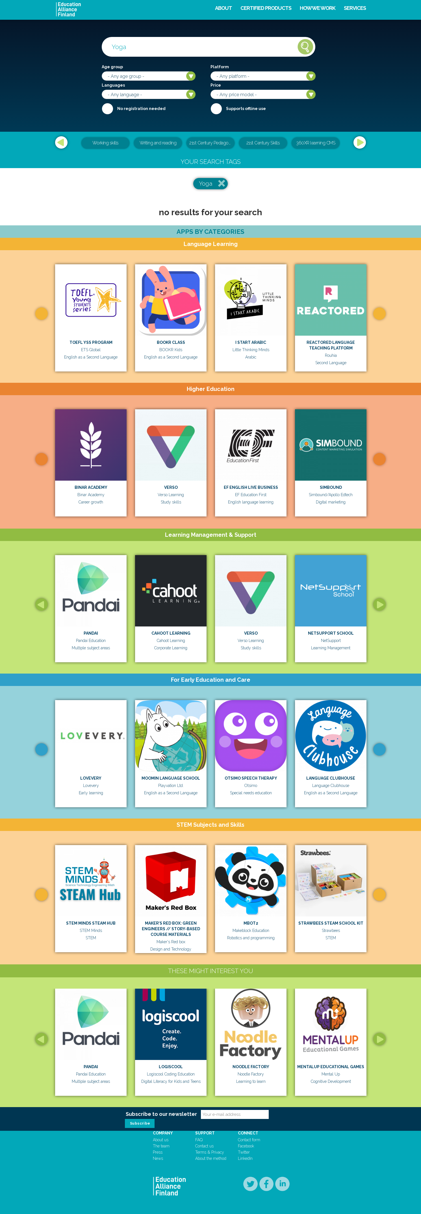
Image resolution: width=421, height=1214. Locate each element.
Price (216, 85)
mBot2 (251, 923)
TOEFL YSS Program (91, 342)
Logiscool (171, 1067)
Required (107, 108)
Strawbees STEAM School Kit (330, 923)
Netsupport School (331, 633)
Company (163, 1133)
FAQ (199, 1140)
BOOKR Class (171, 342)
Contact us (204, 1146)
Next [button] (359, 142)
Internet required (216, 108)
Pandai (91, 633)
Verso (171, 487)
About (223, 8)
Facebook (246, 1146)
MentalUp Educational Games (330, 1067)
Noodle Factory (251, 1067)
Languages (113, 85)
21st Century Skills (263, 143)
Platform (220, 67)
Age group (112, 67)
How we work (317, 8)
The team (161, 1146)
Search (305, 47)
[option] (210, 143)
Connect (248, 1133)
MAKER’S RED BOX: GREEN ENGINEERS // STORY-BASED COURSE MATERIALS (171, 929)
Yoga (205, 183)
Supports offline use (246, 108)
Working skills (105, 143)
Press (157, 1152)
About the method (210, 1158)
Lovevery (90, 778)
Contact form (249, 1140)
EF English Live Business (251, 487)
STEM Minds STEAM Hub (91, 923)
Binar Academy (91, 487)
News (158, 1158)
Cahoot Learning (170, 633)
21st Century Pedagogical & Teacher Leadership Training (212, 143)
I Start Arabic (250, 342)
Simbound (331, 487)
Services (355, 8)
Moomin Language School (171, 778)
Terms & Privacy (209, 1152)
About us (160, 1140)
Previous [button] (61, 142)
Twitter (244, 1152)
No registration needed (141, 108)
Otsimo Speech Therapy (251, 778)
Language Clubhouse (330, 778)
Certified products (265, 8)
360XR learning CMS (315, 143)
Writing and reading (158, 143)
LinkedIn (245, 1158)
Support (205, 1133)
